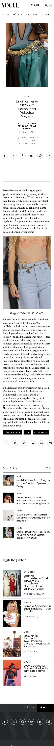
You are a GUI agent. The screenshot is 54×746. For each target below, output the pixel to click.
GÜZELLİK (18, 15)
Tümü (48, 468)
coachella (41, 432)
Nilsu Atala (31, 124)
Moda (27, 96)
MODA (6, 15)
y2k (27, 432)
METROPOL (47, 15)
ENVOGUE (32, 15)
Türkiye (45, 707)
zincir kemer (12, 432)
